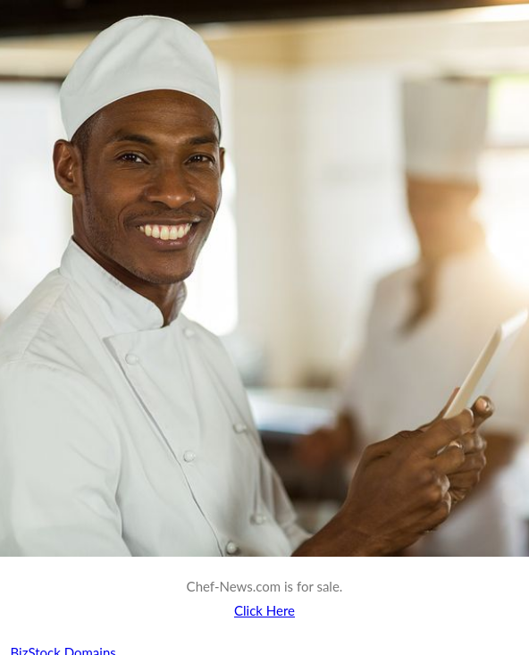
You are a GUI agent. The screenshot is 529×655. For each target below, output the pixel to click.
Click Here (264, 610)
